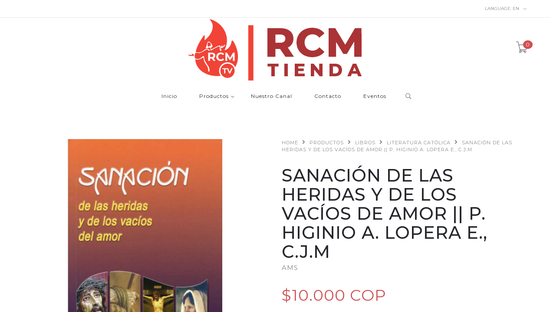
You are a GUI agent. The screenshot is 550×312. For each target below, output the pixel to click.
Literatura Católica (419, 143)
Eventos (374, 96)
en (506, 8)
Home (290, 143)
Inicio (169, 96)
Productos (214, 96)
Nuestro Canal (271, 96)
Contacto (327, 96)
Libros (365, 143)
